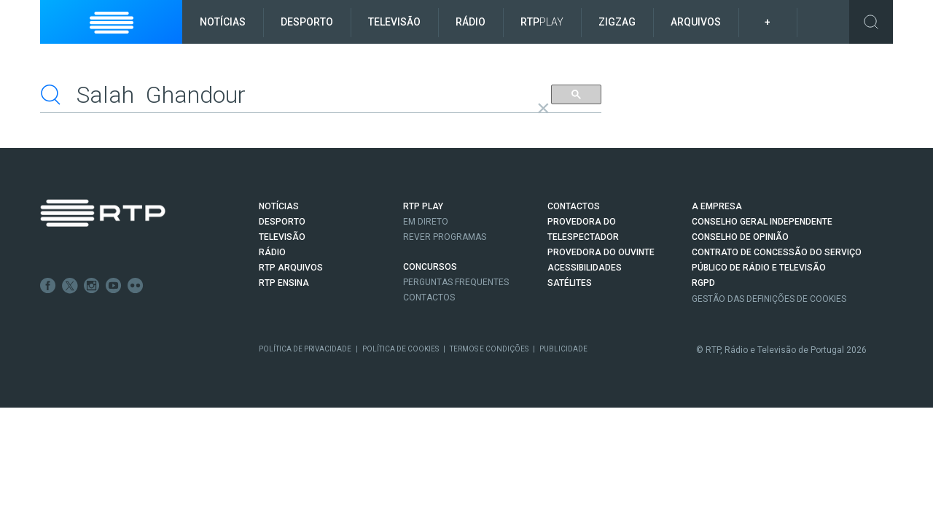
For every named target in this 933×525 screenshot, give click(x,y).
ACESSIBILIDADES (584, 267)
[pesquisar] (286, 94)
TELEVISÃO (282, 237)
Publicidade (563, 348)
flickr (136, 286)
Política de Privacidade (305, 348)
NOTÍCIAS (279, 206)
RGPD (703, 283)
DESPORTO (282, 222)
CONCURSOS (430, 267)
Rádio (470, 22)
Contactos (429, 297)
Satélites (569, 283)
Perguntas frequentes (456, 282)
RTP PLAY (423, 206)
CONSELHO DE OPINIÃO (740, 237)
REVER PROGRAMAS (444, 237)
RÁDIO (272, 252)
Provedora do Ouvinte (601, 252)
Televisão (394, 22)
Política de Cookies (400, 348)
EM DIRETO (425, 222)
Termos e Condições (489, 348)
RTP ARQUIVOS (291, 267)
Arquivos (696, 22)
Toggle (871, 22)
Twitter (70, 286)
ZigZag (617, 22)
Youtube (114, 286)
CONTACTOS (573, 206)
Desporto (307, 22)
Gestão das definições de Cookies (769, 298)
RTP (541, 22)
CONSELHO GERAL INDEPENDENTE (762, 222)
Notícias (223, 22)
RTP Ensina (284, 283)
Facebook (48, 286)
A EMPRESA (717, 206)
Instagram (92, 286)
